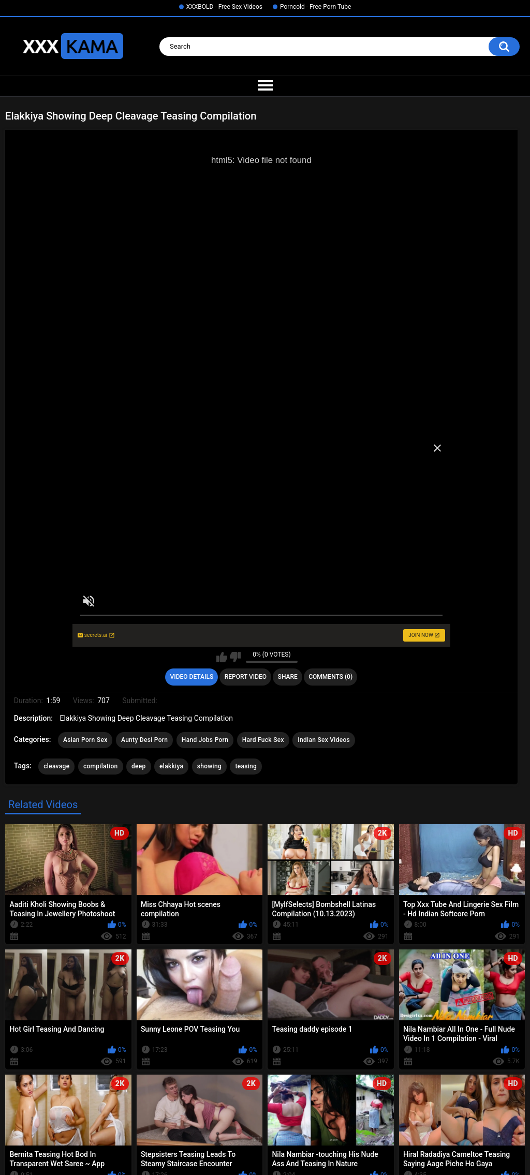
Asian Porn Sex (85, 739)
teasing (246, 766)
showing (209, 766)
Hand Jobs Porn (205, 739)
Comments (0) (330, 676)
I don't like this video (235, 657)
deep (138, 766)
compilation (100, 766)
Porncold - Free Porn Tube (315, 6)
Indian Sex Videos (324, 739)
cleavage (56, 766)
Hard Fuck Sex (263, 739)
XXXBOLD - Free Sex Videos (224, 6)
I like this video (221, 657)
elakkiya (171, 766)
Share (288, 676)
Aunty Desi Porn (144, 739)
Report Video (246, 676)
